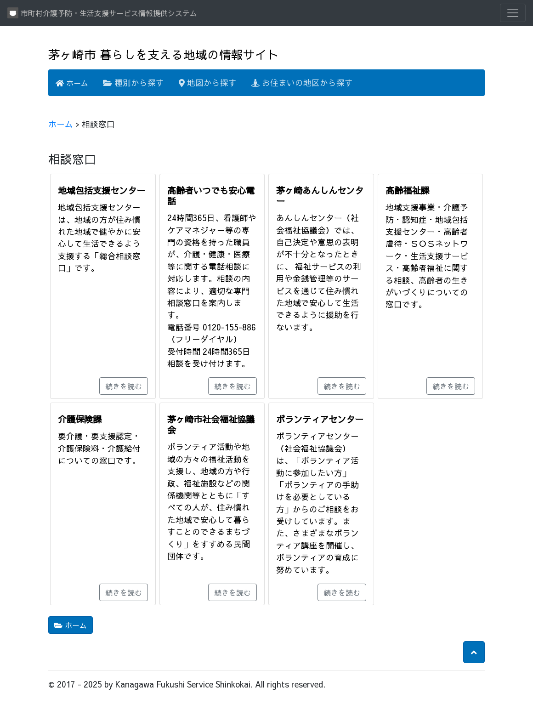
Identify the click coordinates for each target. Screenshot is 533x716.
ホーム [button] (70, 625)
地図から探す (208, 82)
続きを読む (123, 386)
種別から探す (133, 82)
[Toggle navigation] (513, 13)
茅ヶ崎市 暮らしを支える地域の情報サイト (163, 54)
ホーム (72, 83)
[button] (474, 652)
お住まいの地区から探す (302, 82)
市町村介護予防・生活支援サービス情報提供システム (102, 12)
